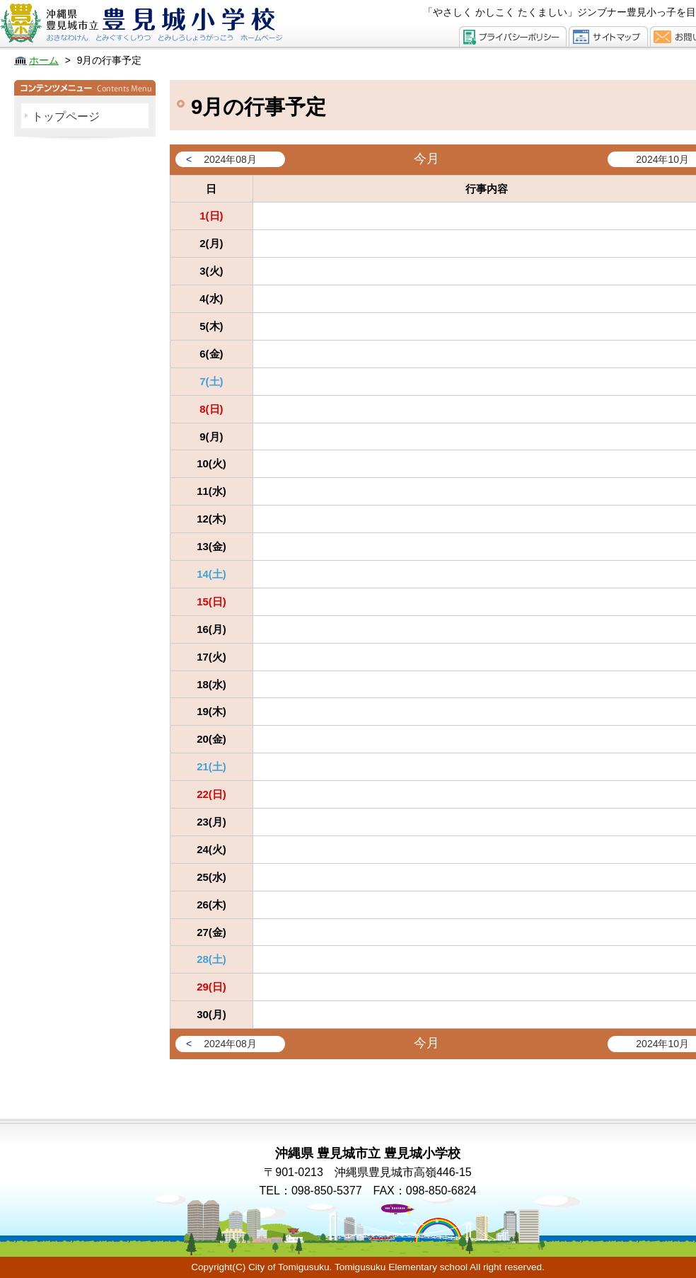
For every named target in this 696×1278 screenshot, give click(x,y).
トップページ (66, 116)
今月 (426, 159)
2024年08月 (230, 159)
